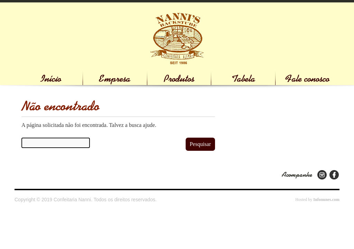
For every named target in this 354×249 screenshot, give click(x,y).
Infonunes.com (326, 199)
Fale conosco (307, 79)
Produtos (179, 79)
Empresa (114, 79)
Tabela (243, 79)
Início (50, 79)
